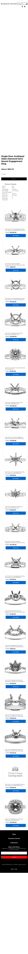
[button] (27, 4)
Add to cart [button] (16, 425)
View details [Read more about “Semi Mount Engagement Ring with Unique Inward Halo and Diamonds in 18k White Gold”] (16, 807)
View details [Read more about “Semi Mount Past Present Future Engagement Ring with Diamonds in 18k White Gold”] (16, 772)
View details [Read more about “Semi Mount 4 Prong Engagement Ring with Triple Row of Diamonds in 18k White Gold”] (16, 390)
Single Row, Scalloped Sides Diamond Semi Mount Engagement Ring (12, 315)
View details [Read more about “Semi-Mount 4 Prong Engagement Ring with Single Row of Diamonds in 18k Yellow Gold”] (16, 945)
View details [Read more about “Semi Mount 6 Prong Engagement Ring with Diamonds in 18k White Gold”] (16, 633)
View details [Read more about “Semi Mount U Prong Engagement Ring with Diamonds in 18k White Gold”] (16, 737)
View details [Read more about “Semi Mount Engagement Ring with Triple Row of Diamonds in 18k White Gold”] (16, 876)
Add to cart (14, 334)
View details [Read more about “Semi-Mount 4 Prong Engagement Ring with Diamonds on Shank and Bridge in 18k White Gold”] (16, 460)
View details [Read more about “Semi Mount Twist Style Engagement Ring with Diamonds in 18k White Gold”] (16, 598)
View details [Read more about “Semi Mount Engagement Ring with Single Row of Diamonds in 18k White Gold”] (16, 911)
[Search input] (23, 4)
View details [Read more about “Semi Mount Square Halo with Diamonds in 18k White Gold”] (16, 529)
